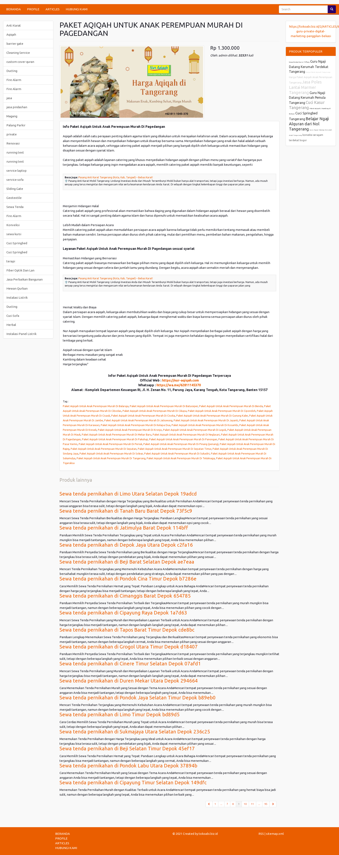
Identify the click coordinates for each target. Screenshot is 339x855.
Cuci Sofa (12, 315)
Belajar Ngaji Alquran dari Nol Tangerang (309, 123)
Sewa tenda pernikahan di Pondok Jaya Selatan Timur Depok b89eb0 (138, 697)
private (11, 134)
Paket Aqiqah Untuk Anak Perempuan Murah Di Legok (194, 429)
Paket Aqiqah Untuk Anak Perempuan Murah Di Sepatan (104, 448)
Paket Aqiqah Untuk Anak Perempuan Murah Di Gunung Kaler (212, 415)
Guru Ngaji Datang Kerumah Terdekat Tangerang (308, 66)
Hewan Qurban (17, 288)
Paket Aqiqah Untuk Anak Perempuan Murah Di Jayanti (206, 420)
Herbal (11, 324)
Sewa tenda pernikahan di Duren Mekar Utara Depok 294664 (129, 681)
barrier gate (14, 43)
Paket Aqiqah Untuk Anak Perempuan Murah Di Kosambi (205, 425)
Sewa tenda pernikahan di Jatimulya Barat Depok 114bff (124, 528)
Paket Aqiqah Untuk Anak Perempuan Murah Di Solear (111, 453)
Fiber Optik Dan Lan (20, 270)
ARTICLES (53, 9)
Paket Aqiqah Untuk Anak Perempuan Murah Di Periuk (110, 444)
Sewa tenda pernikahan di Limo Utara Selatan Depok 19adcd (128, 494)
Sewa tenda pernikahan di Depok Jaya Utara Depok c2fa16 (126, 545)
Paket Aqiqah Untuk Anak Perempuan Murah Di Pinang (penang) (181, 444)
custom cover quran (20, 61)
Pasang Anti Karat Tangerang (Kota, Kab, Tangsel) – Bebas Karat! (115, 177)
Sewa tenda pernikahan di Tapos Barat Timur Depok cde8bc (127, 630)
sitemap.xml (275, 833)
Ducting (11, 71)
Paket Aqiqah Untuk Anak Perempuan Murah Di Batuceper (164, 406)
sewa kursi (13, 234)
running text (15, 152)
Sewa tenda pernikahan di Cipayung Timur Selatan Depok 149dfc (133, 782)
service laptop (16, 170)
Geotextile (14, 198)
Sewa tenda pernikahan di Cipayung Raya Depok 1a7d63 (123, 612)
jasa (9, 98)
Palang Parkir (15, 125)
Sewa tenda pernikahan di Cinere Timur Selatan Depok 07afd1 (130, 663)
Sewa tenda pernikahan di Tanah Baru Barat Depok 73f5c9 (126, 511)
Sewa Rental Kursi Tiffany (299, 62)
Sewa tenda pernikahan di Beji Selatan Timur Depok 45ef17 (127, 748)
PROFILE (33, 9)
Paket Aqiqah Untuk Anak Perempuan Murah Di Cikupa (155, 410)
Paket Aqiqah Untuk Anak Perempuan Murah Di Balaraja (96, 406)
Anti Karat (13, 25)
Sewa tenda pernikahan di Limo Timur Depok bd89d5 (120, 714)
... (221, 804)
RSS (261, 833)
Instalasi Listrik (17, 297)
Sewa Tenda (14, 207)
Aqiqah (11, 34)
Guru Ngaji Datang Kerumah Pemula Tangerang (307, 98)
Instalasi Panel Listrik (21, 334)
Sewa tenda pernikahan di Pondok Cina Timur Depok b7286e (128, 578)
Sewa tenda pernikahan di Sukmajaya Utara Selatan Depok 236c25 (135, 731)
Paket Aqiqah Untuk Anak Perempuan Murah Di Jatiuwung (138, 420)
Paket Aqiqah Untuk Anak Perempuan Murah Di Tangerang (111, 458)
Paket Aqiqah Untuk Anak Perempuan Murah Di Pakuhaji (115, 439)
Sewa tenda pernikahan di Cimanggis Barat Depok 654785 (125, 596)
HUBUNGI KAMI (77, 9)
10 (245, 804)
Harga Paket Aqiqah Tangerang (318, 72)
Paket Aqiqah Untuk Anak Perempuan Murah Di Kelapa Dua (135, 425)
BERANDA (13, 9)
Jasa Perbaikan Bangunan (24, 279)
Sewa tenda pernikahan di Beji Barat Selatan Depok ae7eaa (127, 562)
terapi (10, 261)
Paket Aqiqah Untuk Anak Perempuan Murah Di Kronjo (130, 429)
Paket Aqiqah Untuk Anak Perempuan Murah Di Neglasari (186, 434)
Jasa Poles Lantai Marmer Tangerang (305, 87)
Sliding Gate (14, 188)
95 (265, 804)
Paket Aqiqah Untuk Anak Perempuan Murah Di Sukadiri (177, 453)
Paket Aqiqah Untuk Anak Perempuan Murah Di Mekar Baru (116, 434)
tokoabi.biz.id (208, 833)
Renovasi (13, 143)
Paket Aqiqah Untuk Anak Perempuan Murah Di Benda (231, 406)
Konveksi (13, 225)
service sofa (14, 179)
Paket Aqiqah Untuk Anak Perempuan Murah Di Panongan (183, 439)
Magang (11, 116)
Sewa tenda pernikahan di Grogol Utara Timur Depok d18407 (129, 646)
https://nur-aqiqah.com (180, 380)
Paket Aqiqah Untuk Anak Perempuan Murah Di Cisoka (143, 415)
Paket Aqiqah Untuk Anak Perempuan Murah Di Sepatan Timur (174, 448)
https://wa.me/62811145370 (179, 385)
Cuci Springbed (16, 243)
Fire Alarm (13, 80)
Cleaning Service (18, 52)
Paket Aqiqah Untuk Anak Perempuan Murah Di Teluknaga (181, 458)
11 (252, 804)
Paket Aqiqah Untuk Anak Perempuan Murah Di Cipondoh (222, 410)
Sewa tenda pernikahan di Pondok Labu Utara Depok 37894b (128, 765)
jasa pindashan (16, 107)
